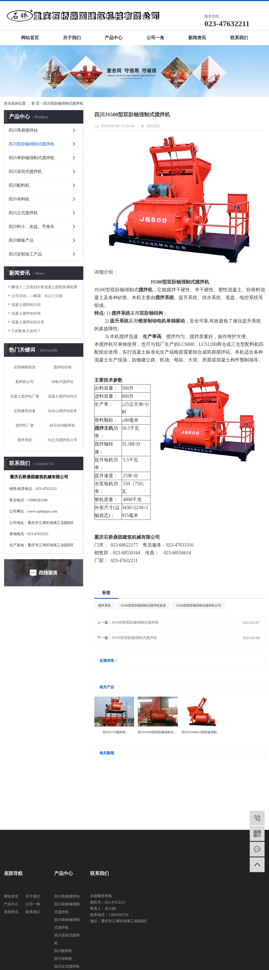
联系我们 (239, 37)
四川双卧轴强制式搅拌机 (63, 103)
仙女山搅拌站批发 (62, 411)
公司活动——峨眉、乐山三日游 (36, 296)
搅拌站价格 (62, 367)
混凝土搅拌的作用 (26, 313)
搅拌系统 (24, 440)
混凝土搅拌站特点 (62, 396)
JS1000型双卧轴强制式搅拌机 (135, 622)
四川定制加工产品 (25, 254)
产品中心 (113, 37)
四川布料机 (19, 199)
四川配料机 (19, 185)
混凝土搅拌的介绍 (26, 305)
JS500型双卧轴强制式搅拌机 (134, 638)
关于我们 (72, 37)
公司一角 (155, 37)
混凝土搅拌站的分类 (27, 322)
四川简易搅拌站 (23, 130)
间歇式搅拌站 (62, 382)
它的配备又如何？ (26, 331)
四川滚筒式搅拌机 (25, 171)
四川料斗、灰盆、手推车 (31, 226)
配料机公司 (25, 382)
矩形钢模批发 (25, 367)
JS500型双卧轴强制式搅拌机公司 (198, 605)
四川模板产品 (21, 240)
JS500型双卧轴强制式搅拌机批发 (143, 605)
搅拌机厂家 (25, 425)
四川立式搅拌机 (23, 213)
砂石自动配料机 (62, 425)
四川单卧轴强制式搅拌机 (31, 158)
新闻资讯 (197, 37)
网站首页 (30, 37)
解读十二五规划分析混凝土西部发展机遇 (44, 287)
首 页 (35, 103)
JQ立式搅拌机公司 (62, 440)
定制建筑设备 (25, 411)
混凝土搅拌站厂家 (24, 396)
